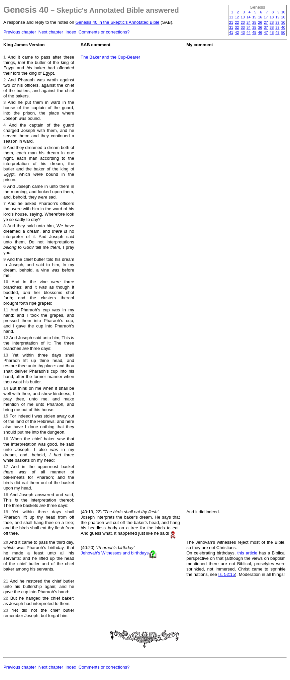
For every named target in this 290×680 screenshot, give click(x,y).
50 (283, 32)
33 (243, 27)
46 (260, 32)
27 (266, 22)
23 (243, 22)
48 (272, 32)
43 (243, 32)
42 (237, 32)
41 (231, 32)
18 (272, 17)
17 (266, 17)
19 (277, 17)
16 (260, 17)
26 (260, 22)
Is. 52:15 (226, 574)
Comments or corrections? (104, 31)
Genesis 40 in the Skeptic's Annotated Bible (117, 22)
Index (71, 31)
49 (277, 32)
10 (283, 12)
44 (249, 32)
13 (243, 17)
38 (272, 27)
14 (249, 17)
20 (283, 17)
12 (237, 17)
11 (231, 17)
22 (237, 22)
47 (266, 32)
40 (283, 27)
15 (254, 17)
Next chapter (50, 31)
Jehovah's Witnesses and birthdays (115, 552)
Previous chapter (19, 31)
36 (260, 27)
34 (249, 27)
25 (254, 22)
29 (277, 22)
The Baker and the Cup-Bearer (110, 57)
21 (231, 22)
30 (283, 22)
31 (231, 27)
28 (272, 22)
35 (254, 27)
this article (247, 552)
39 (277, 27)
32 (237, 27)
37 (266, 27)
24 (249, 22)
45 (254, 32)
